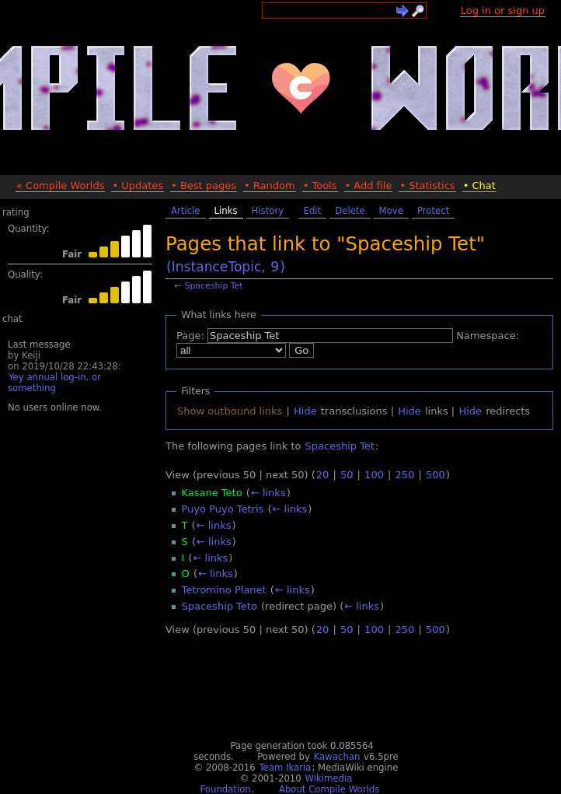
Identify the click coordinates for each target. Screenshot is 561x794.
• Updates (137, 185)
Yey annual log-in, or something (54, 383)
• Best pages (203, 185)
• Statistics (427, 185)
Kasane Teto (212, 492)
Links (226, 210)
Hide (305, 411)
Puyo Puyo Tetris (223, 509)
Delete (349, 210)
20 (322, 475)
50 (347, 475)
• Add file (368, 185)
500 (435, 475)
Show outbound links (229, 411)
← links (268, 492)
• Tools (320, 185)
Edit (313, 210)
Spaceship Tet (214, 286)
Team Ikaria (285, 767)
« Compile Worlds (60, 185)
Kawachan (337, 756)
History (268, 210)
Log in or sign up (503, 10)
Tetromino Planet (224, 590)
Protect (433, 210)
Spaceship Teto (219, 606)
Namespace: (487, 335)
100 (374, 475)
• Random (269, 185)
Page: (190, 335)
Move (391, 210)
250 (405, 475)
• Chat (479, 185)
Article (185, 210)
